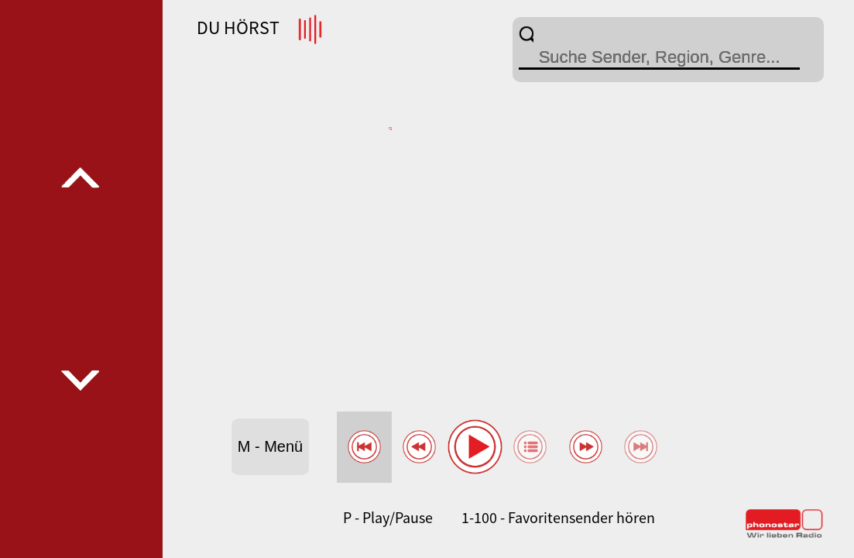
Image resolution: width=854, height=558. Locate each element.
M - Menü (270, 446)
